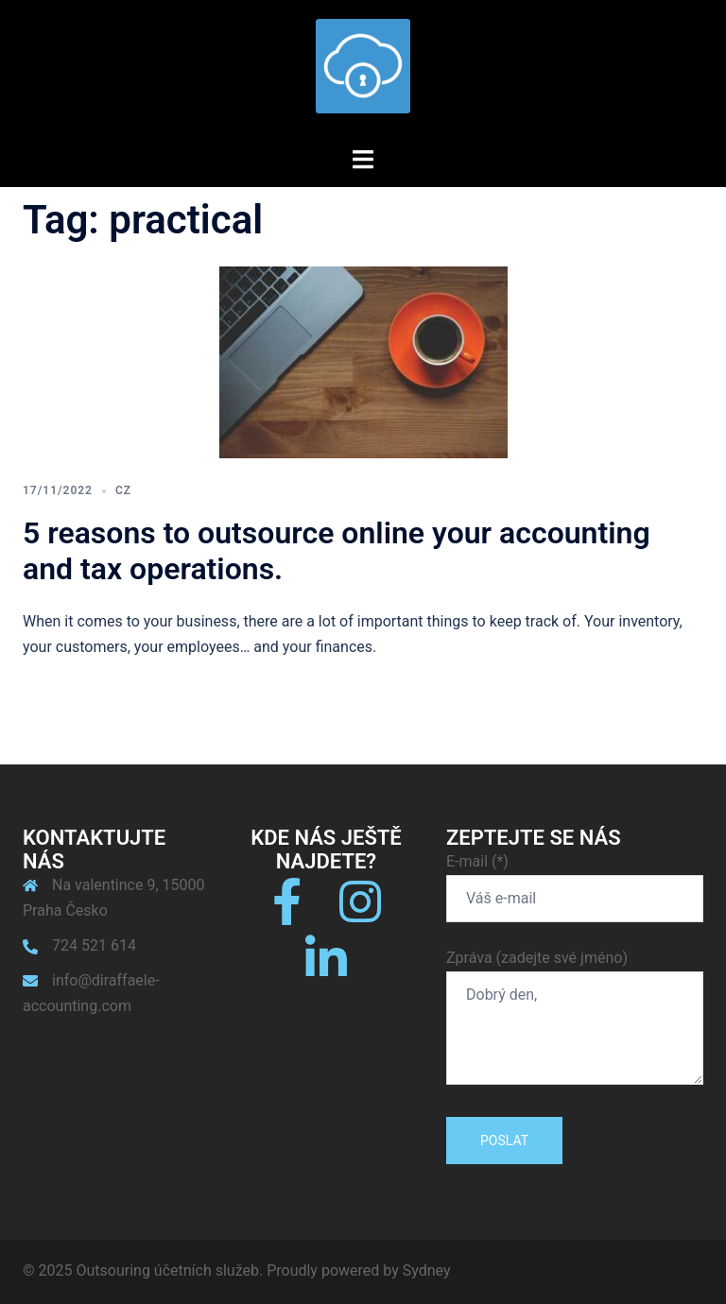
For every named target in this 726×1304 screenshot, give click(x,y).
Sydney (427, 1270)
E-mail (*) (574, 879)
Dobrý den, (574, 1028)
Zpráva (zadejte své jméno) (574, 1019)
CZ (123, 490)
